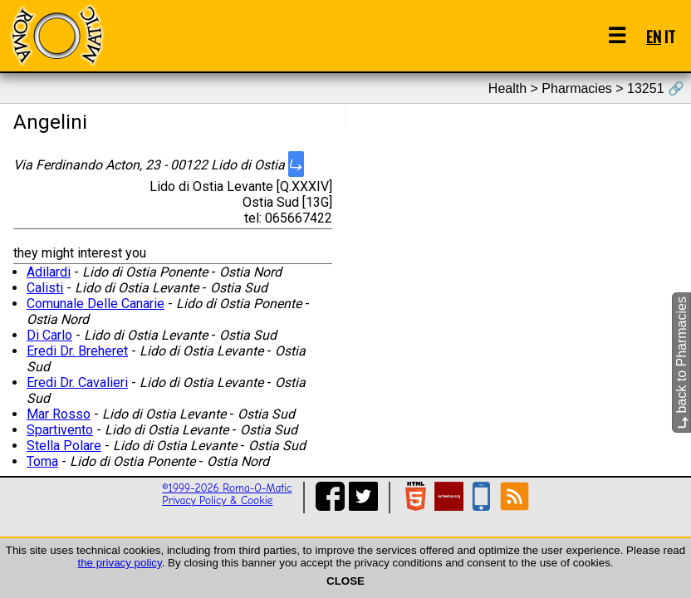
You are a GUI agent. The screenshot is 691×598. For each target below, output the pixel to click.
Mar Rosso (59, 414)
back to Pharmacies (681, 363)
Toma (42, 461)
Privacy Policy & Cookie (217, 500)
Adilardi (49, 272)
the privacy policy (119, 562)
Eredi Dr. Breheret (77, 351)
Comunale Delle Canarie (95, 303)
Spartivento (60, 430)
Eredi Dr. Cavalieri (77, 382)
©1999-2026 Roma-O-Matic (227, 488)
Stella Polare (64, 445)
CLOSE (345, 581)
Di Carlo (49, 335)
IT (669, 36)
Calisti (45, 288)
